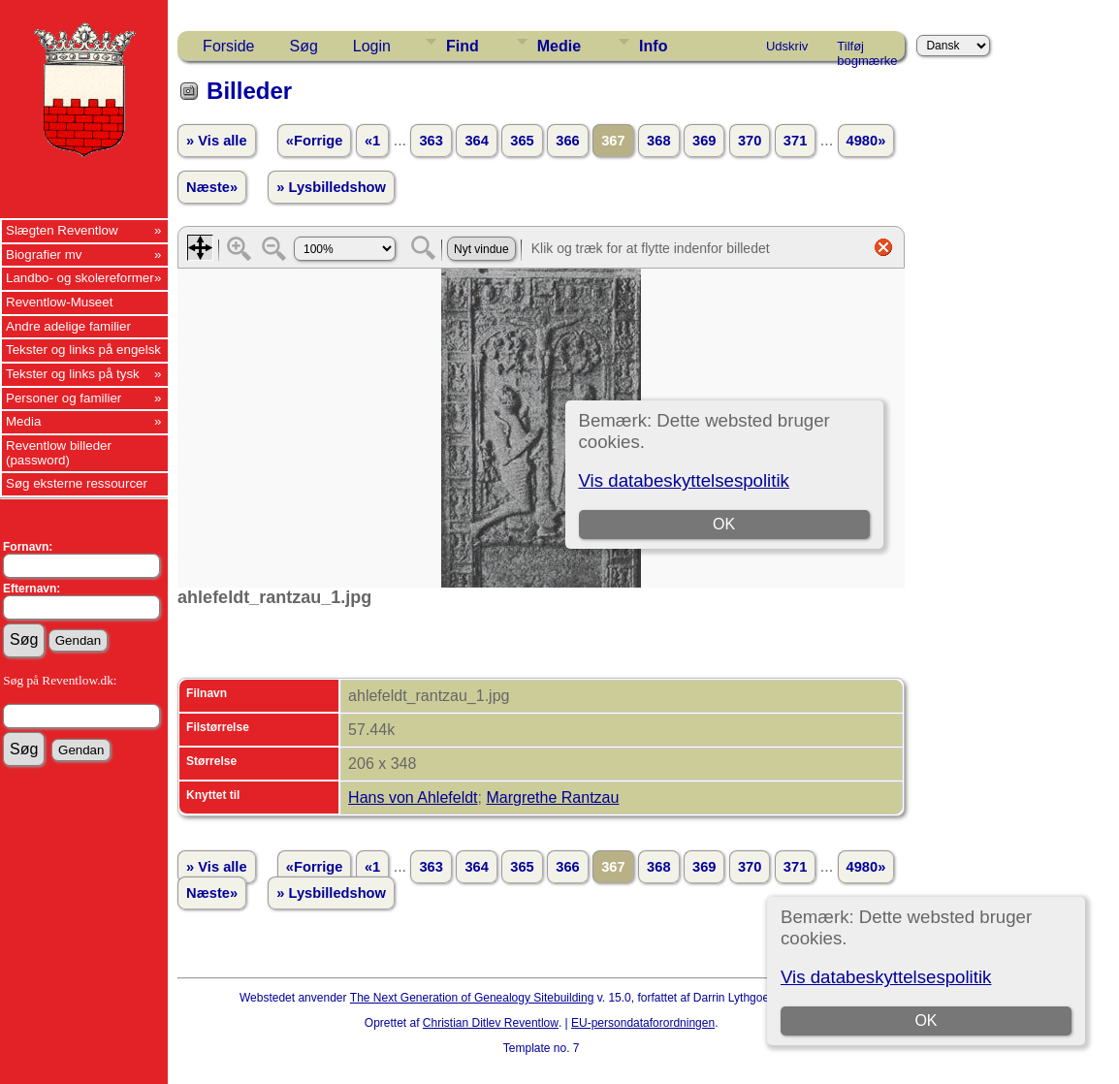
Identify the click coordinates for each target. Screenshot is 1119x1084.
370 (749, 140)
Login (372, 46)
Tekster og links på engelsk (83, 349)
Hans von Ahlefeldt (412, 797)
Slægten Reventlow (62, 230)
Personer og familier (63, 398)
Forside (228, 46)
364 (476, 140)
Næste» (212, 187)
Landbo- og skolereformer (80, 278)
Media (23, 421)
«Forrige (314, 140)
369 (704, 140)
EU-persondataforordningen (643, 1023)
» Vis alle (216, 140)
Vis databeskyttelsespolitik (886, 977)
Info (653, 46)
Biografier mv (44, 254)
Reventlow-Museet (59, 302)
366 (567, 140)
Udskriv (787, 46)
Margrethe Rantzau (552, 797)
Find (462, 46)
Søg (303, 46)
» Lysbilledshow (331, 187)
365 (521, 140)
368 (658, 140)
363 (430, 140)
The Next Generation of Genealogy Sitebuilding (472, 997)
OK (926, 1020)
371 (795, 140)
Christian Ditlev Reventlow (491, 1023)
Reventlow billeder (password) (59, 452)
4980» (866, 140)
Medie (559, 46)
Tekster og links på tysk (73, 374)
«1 (372, 140)
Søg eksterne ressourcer (76, 483)
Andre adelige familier (68, 326)
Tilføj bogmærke (867, 49)
